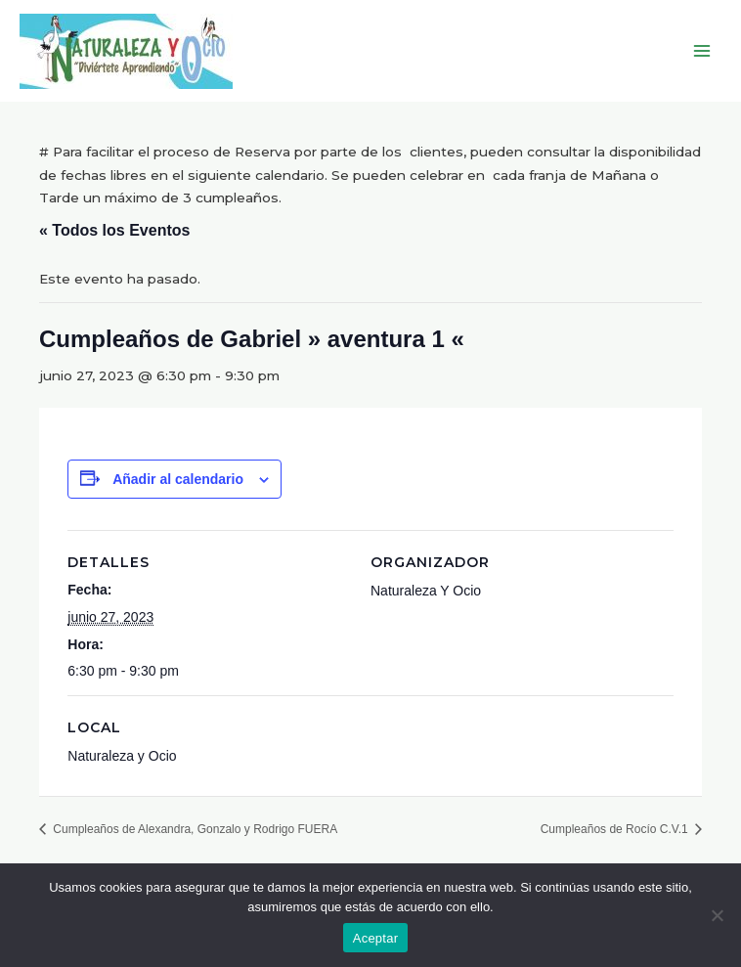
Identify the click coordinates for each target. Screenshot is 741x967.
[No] (716, 915)
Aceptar (376, 938)
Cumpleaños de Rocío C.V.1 (616, 829)
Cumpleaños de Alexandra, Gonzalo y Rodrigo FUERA (193, 829)
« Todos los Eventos (114, 230)
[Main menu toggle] (702, 51)
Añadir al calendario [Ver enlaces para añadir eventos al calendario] (177, 479)
